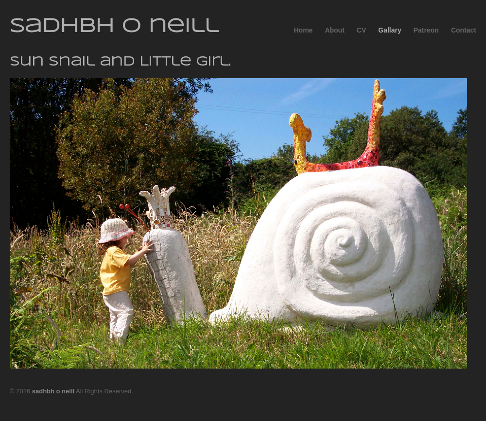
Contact (463, 30)
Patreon (426, 30)
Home (303, 30)
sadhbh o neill (114, 26)
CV (361, 30)
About (334, 30)
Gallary (389, 30)
